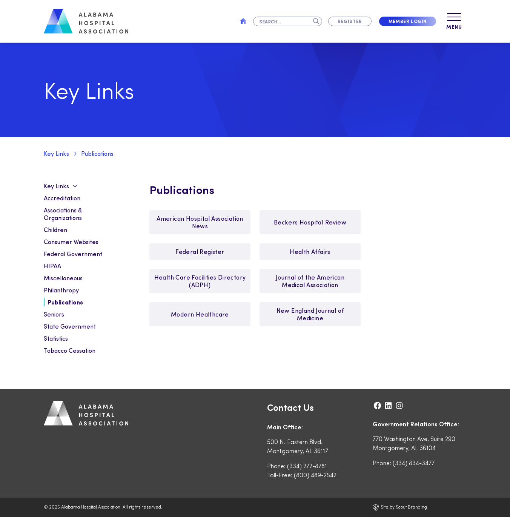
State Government (70, 327)
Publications (97, 154)
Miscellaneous (63, 279)
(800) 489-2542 (315, 476)
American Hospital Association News (200, 223)
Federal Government (73, 254)
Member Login (408, 21)
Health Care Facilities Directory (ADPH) (200, 281)
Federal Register (199, 252)
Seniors (54, 315)
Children (55, 230)
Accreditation (62, 199)
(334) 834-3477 (414, 463)
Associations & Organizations (63, 214)
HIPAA (52, 267)
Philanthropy (61, 291)
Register (350, 21)
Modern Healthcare (200, 315)
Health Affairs (310, 252)
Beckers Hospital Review (310, 223)
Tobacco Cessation (69, 351)
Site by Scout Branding (400, 508)
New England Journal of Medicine (310, 315)
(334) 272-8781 (307, 466)
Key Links (56, 154)
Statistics (56, 339)
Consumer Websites (71, 242)
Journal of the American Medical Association (310, 281)
